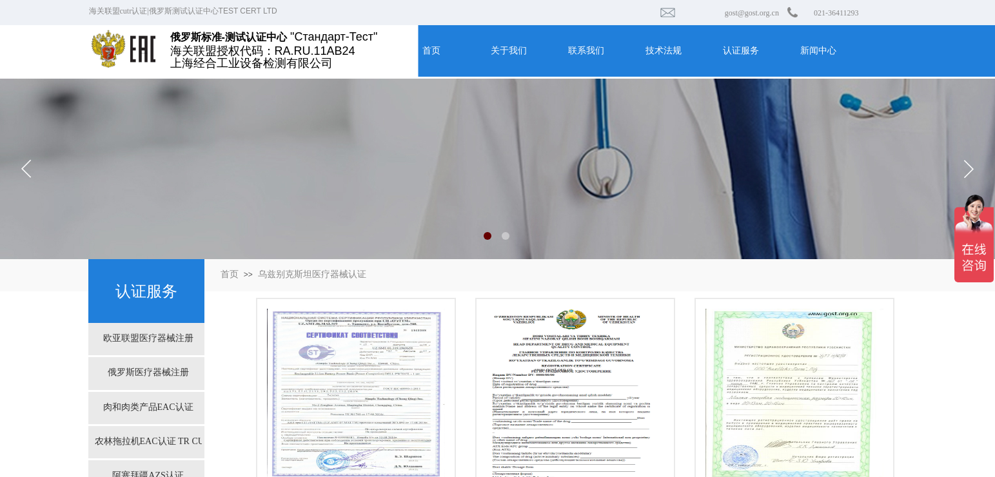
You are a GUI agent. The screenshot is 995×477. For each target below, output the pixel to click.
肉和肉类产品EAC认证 (148, 407)
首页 (230, 274)
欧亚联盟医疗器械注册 (148, 338)
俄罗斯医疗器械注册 (148, 372)
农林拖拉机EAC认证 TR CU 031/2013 (148, 441)
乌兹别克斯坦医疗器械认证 (312, 274)
